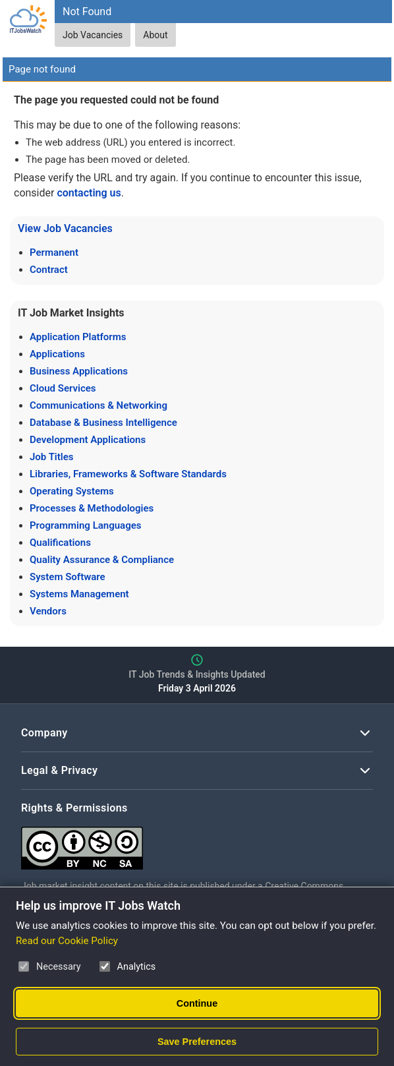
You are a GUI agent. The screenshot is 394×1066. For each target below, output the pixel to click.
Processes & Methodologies (92, 508)
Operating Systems (72, 491)
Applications (57, 354)
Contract (49, 270)
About (155, 35)
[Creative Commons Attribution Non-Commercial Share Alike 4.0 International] (197, 843)
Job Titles (51, 457)
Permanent (54, 252)
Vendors (48, 611)
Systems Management (79, 594)
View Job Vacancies (65, 228)
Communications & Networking (98, 405)
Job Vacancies (93, 35)
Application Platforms (78, 337)
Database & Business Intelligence (103, 423)
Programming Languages (85, 525)
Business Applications (79, 371)
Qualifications (60, 542)
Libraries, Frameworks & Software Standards (128, 474)
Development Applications (88, 440)
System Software (67, 577)
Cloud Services (63, 388)
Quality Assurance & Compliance (102, 560)
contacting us (89, 193)
